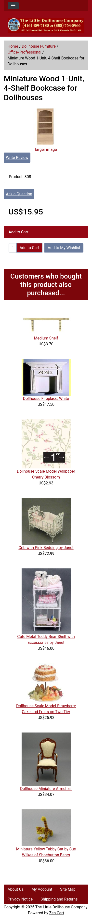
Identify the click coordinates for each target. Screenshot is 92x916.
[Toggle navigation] (13, 5)
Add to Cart (29, 247)
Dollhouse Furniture (39, 46)
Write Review (17, 157)
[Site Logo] (46, 25)
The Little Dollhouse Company (61, 907)
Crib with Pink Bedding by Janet (45, 547)
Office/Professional (24, 52)
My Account (41, 889)
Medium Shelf (46, 338)
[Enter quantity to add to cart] (13, 248)
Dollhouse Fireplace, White (46, 398)
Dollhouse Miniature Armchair (46, 788)
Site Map (68, 889)
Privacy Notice (20, 899)
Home (13, 46)
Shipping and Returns (59, 899)
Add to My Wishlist (64, 247)
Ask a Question (19, 194)
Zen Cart (56, 913)
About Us (16, 889)
